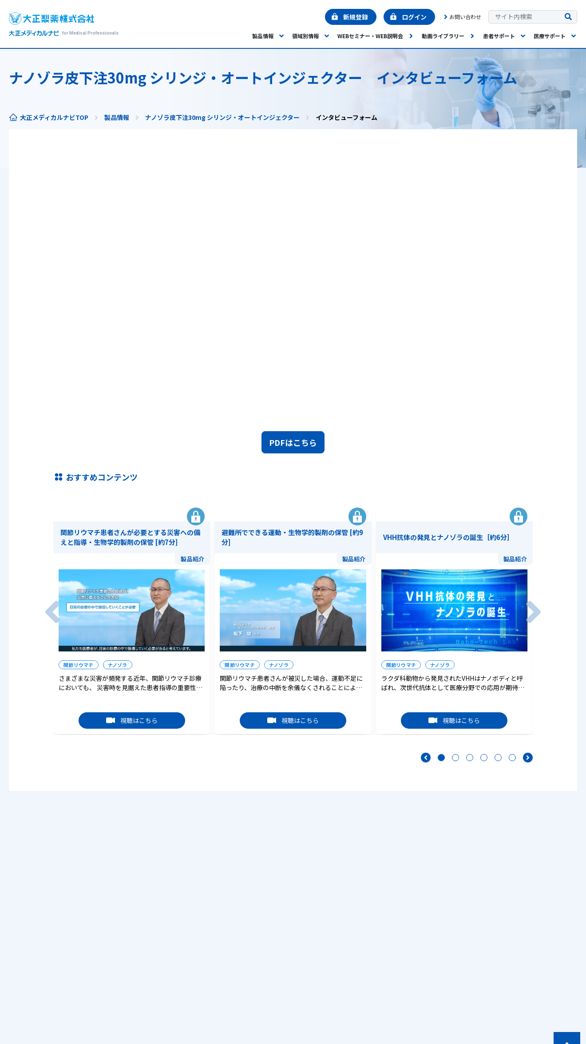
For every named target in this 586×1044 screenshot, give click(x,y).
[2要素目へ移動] (455, 757)
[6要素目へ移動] (512, 757)
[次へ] (533, 612)
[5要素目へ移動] (498, 757)
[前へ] (52, 612)
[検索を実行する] (568, 17)
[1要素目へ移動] (441, 757)
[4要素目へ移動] (483, 757)
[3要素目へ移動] (469, 757)
